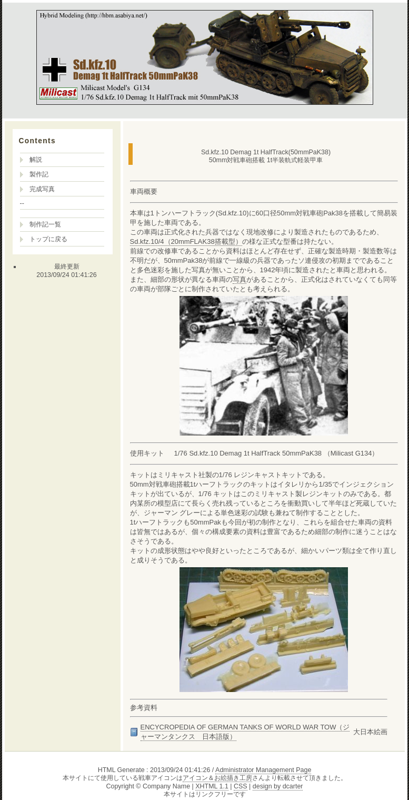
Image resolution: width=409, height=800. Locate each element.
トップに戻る (48, 239)
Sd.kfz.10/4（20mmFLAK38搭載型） (186, 241)
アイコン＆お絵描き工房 (217, 778)
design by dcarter (278, 786)
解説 (35, 159)
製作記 (38, 174)
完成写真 (42, 189)
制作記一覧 (45, 224)
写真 (239, 279)
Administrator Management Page (263, 770)
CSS (240, 786)
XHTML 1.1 (211, 786)
